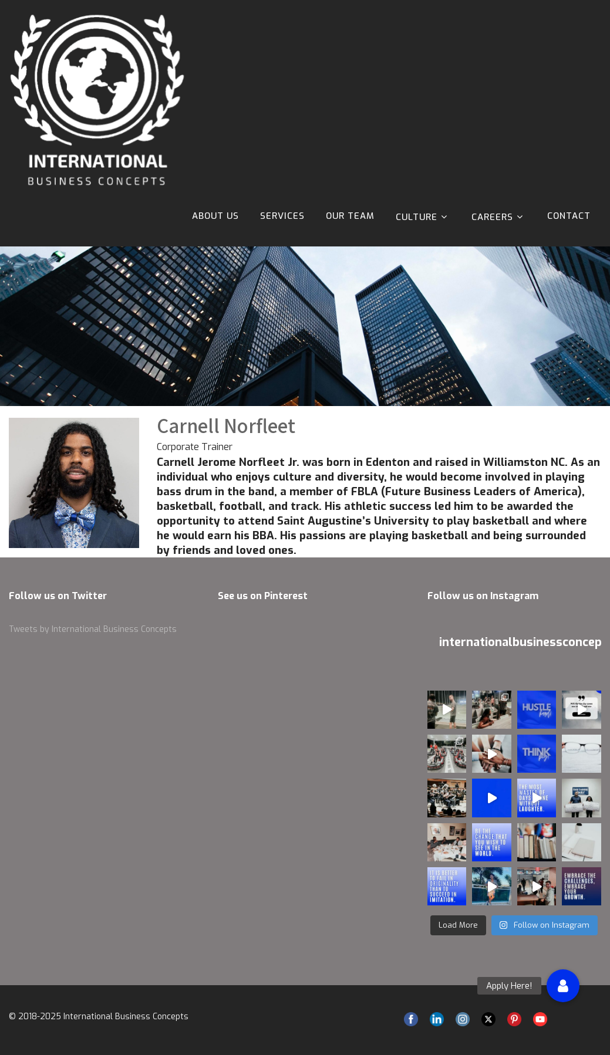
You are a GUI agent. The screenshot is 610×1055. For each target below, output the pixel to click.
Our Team (350, 216)
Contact (569, 216)
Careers (498, 217)
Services (282, 216)
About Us (215, 216)
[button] (563, 985)
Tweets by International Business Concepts (93, 629)
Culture (423, 217)
